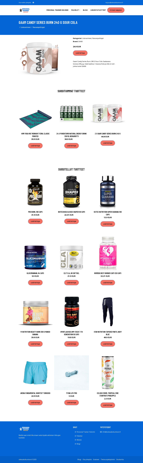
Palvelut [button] (75, 10)
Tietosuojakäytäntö (108, 459)
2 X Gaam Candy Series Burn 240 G (108, 133)
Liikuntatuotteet (98, 10)
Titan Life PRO (71, 393)
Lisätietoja (80, 53)
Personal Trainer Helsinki (57, 10)
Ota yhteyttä (87, 459)
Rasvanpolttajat (39, 27)
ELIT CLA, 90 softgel (71, 273)
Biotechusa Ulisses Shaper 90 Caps (71, 212)
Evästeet (96, 459)
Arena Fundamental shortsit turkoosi (35, 393)
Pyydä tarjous (116, 10)
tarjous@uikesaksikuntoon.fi (114, 2)
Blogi (85, 10)
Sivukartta (120, 459)
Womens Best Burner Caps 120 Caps (107, 273)
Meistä (79, 440)
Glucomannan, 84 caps (35, 273)
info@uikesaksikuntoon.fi (111, 432)
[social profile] (33, 2)
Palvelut (79, 436)
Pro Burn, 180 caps (35, 212)
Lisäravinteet (26, 27)
